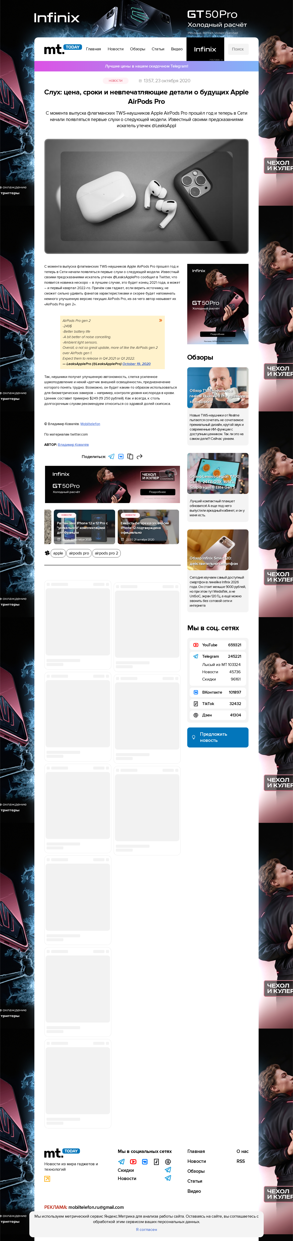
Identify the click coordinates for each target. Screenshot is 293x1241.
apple (58, 553)
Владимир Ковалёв (73, 444)
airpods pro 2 (106, 553)
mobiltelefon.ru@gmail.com (96, 1207)
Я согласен (146, 1229)
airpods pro (79, 553)
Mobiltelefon (90, 424)
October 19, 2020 (136, 364)
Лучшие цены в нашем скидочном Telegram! (146, 66)
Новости (115, 81)
